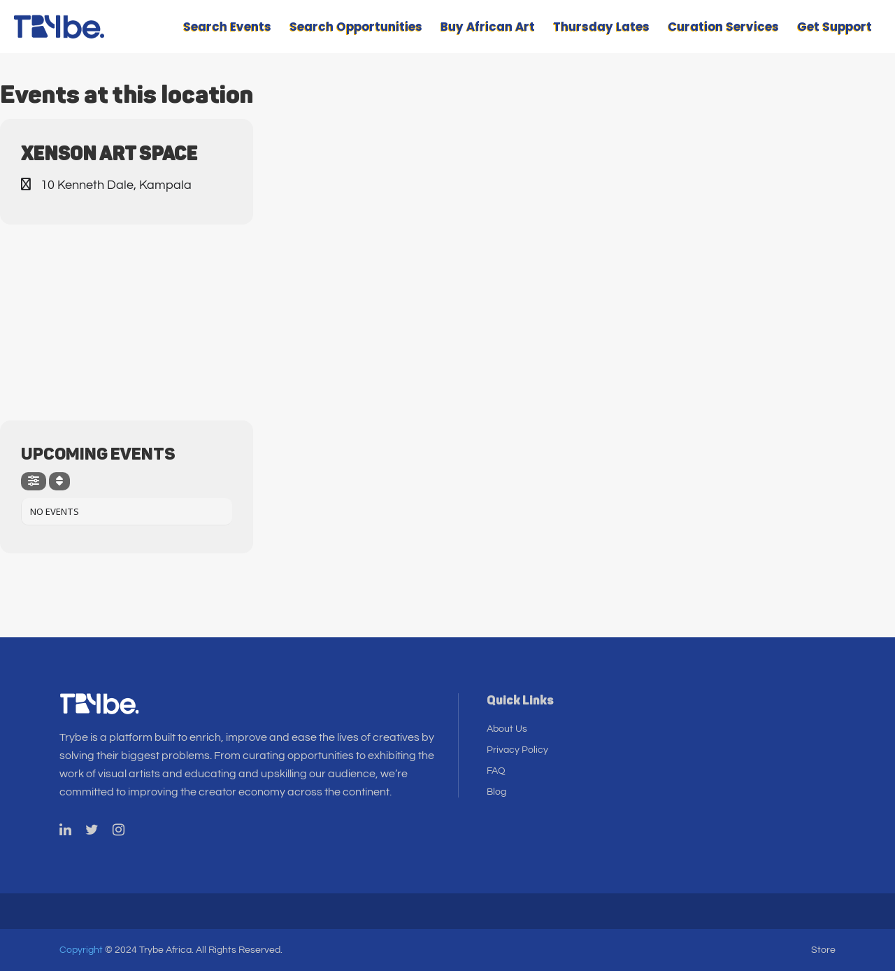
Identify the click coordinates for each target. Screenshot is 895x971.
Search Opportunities (355, 26)
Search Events (227, 26)
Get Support (834, 26)
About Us (507, 729)
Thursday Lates (601, 26)
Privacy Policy (517, 750)
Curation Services (723, 26)
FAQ (496, 771)
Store (823, 950)
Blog (496, 792)
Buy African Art (488, 26)
